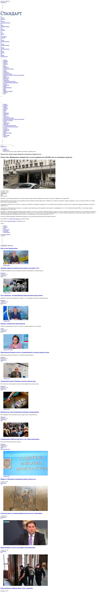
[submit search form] (13, 145)
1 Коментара (10, 245)
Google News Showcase (14, 218)
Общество (3, 300)
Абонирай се (4, 2)
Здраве (2, 328)
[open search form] (1, 96)
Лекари (5, 225)
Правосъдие (6, 150)
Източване (5, 230)
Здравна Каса (6, 229)
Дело (4, 228)
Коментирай (3, 245)
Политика (3, 273)
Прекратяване (6, 232)
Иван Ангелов (7, 234)
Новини (5, 149)
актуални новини (11, 221)
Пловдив (5, 227)
